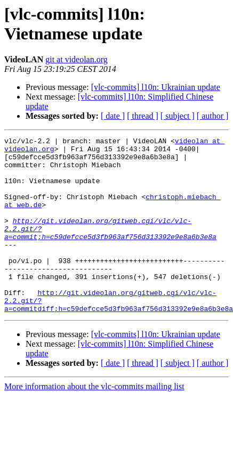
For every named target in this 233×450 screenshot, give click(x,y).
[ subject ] (177, 115)
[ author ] (213, 115)
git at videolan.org (76, 59)
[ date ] (113, 115)
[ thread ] (142, 115)
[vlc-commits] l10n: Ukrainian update (155, 87)
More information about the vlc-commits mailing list (94, 421)
